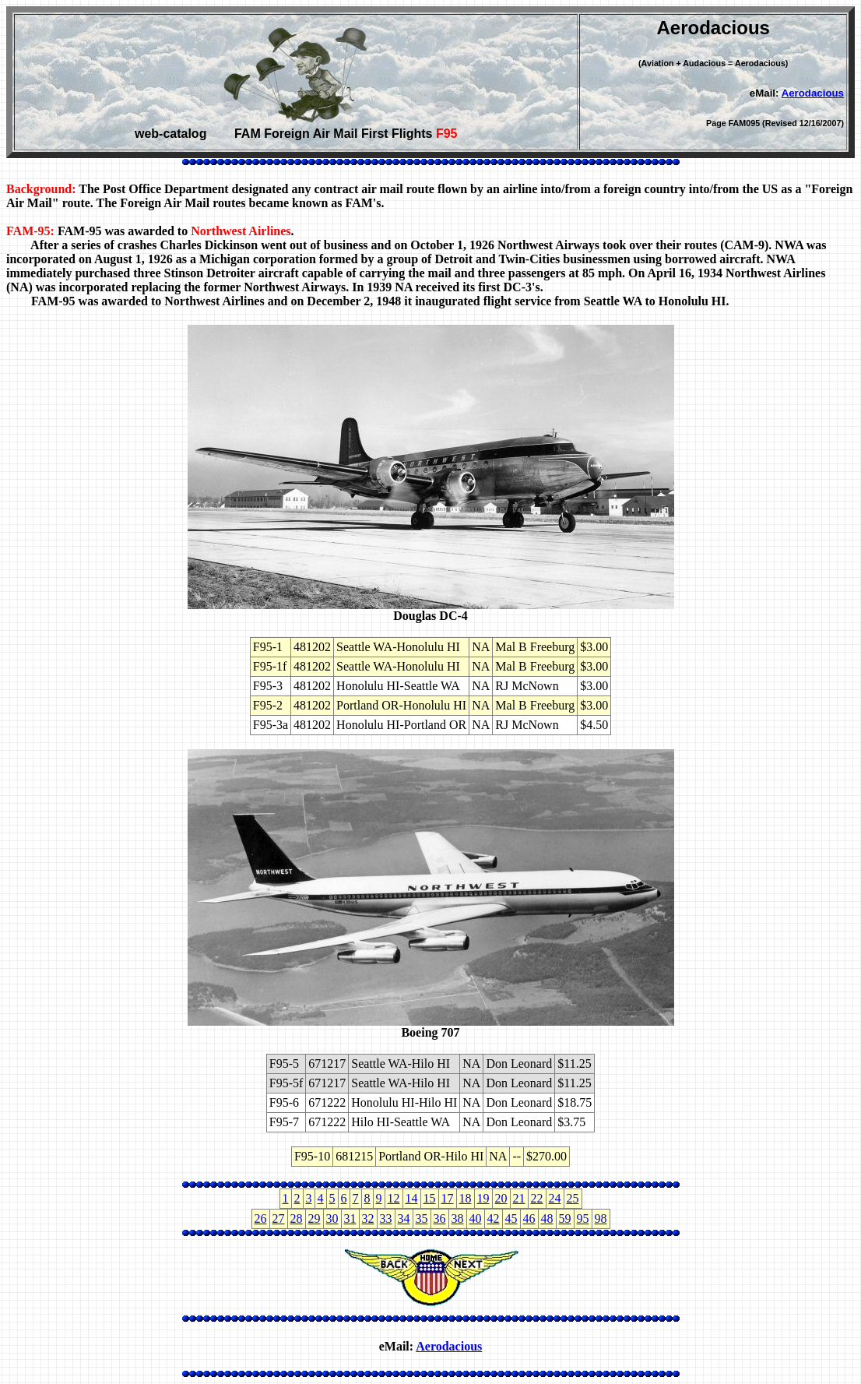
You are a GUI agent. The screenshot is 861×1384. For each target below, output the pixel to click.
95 (583, 1218)
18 (465, 1198)
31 (350, 1218)
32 (368, 1218)
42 (493, 1218)
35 (422, 1218)
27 (278, 1218)
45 (511, 1218)
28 (296, 1218)
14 (412, 1198)
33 (386, 1218)
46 (529, 1218)
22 (537, 1198)
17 (447, 1198)
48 (547, 1218)
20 (501, 1198)
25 (573, 1198)
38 (458, 1218)
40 (475, 1218)
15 (429, 1198)
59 (565, 1218)
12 (394, 1198)
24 (555, 1198)
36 (440, 1218)
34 (404, 1218)
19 (483, 1198)
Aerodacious (813, 93)
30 (332, 1218)
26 (261, 1218)
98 (601, 1218)
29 (314, 1218)
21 (519, 1198)
